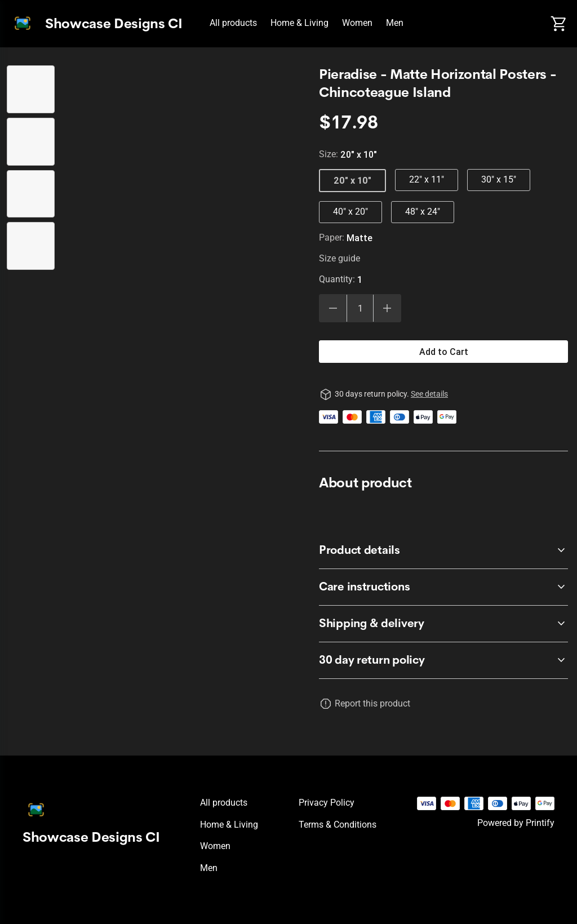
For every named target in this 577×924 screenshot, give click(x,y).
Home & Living (299, 22)
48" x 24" (422, 211)
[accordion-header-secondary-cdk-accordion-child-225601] (443, 660)
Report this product (372, 703)
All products (233, 22)
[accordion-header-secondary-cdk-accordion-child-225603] (443, 587)
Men (394, 22)
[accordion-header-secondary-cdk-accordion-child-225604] (443, 624)
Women (357, 22)
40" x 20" (350, 211)
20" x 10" (352, 180)
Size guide (339, 258)
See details (429, 393)
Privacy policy (326, 802)
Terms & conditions (337, 824)
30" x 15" (498, 179)
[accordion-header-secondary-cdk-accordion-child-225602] (443, 550)
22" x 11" (426, 179)
